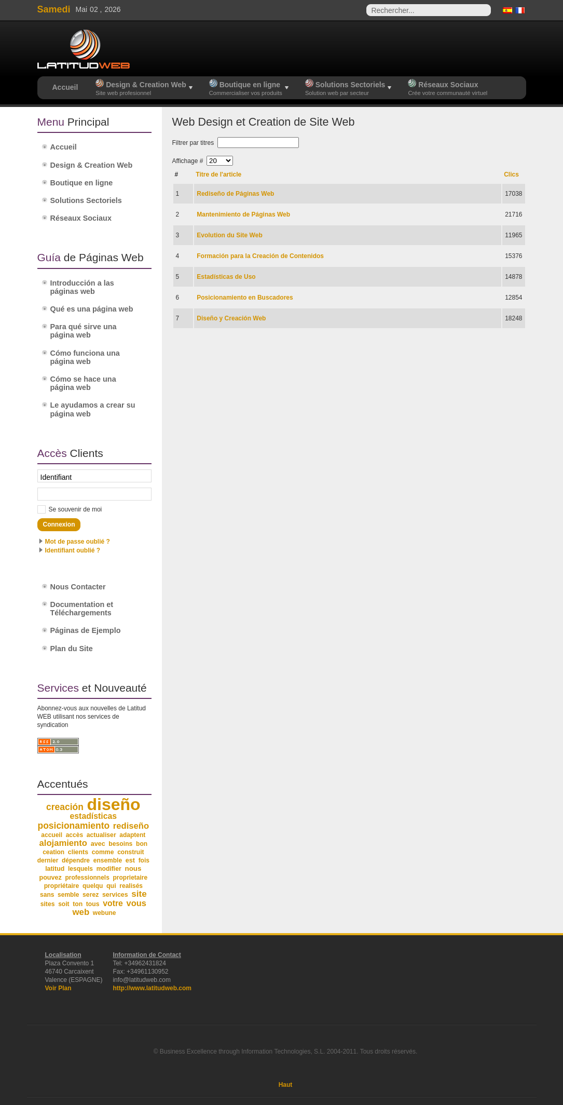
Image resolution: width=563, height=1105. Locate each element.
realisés (131, 886)
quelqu (93, 886)
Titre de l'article (218, 174)
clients (78, 852)
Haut (286, 1084)
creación (65, 807)
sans (47, 894)
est (130, 860)
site (138, 894)
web (80, 912)
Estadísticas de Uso (226, 276)
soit (63, 904)
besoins (120, 843)
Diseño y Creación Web (231, 318)
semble (68, 894)
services (115, 894)
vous (136, 903)
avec (98, 843)
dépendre (76, 860)
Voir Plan (58, 988)
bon (141, 843)
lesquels (80, 868)
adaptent (132, 835)
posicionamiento (74, 825)
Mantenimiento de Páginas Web (243, 214)
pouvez (50, 877)
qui (111, 886)
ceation (53, 852)
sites (47, 904)
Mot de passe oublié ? (77, 541)
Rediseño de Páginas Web (235, 193)
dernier (48, 860)
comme (103, 852)
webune (104, 913)
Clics (511, 174)
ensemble (107, 860)
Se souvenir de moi (75, 509)
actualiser (101, 835)
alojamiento (63, 843)
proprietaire (130, 877)
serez (91, 894)
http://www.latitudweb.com (152, 988)
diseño (113, 804)
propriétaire (61, 886)
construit (130, 852)
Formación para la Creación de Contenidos (260, 256)
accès (74, 835)
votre (113, 903)
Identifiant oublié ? (73, 550)
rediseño (131, 826)
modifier (109, 868)
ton (78, 904)
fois (144, 860)
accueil (51, 835)
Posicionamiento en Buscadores (245, 297)
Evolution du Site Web (229, 235)
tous (93, 904)
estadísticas (93, 816)
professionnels (87, 877)
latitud (54, 868)
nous (133, 868)
